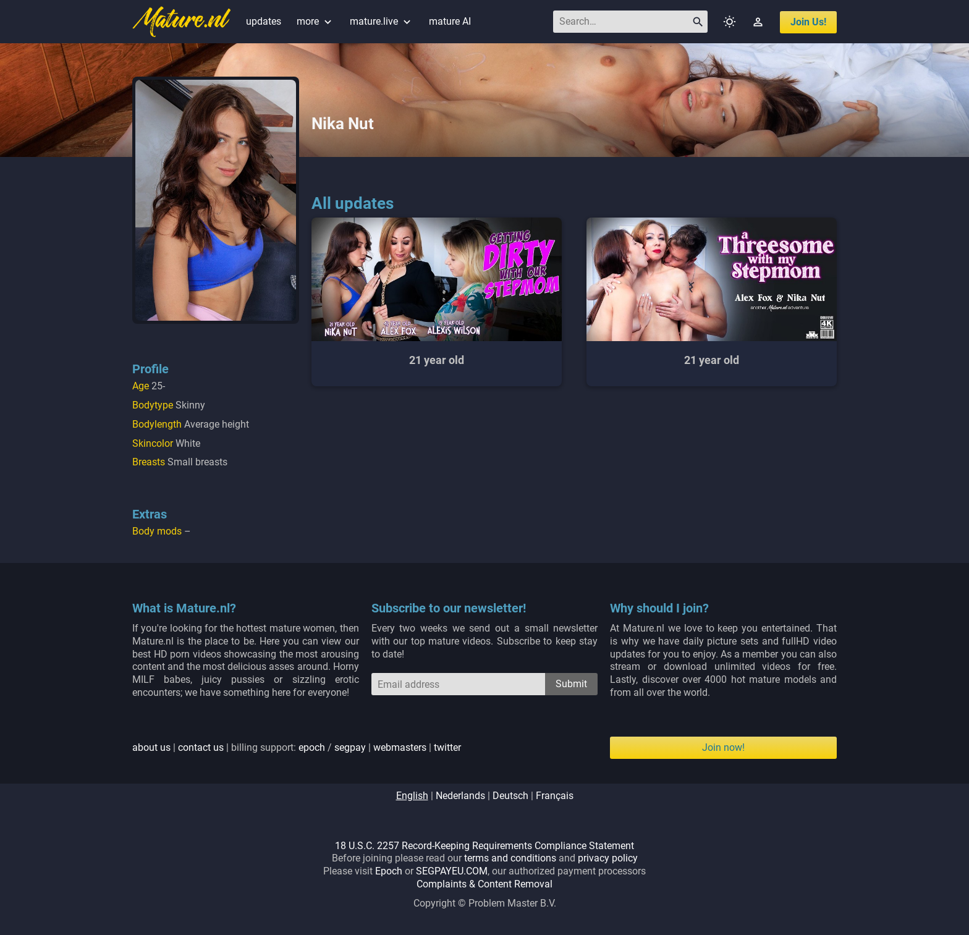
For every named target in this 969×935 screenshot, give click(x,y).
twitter (447, 747)
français (554, 796)
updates (263, 21)
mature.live (381, 21)
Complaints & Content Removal (484, 884)
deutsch (510, 796)
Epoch (388, 871)
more (315, 21)
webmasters (399, 747)
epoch (311, 747)
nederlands (460, 796)
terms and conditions (510, 858)
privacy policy (608, 858)
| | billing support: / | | (296, 747)
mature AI (450, 21)
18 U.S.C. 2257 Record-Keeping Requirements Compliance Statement (484, 846)
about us (151, 747)
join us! (808, 22)
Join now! (723, 747)
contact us (201, 747)
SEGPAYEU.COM (452, 871)
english (412, 796)
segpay (350, 747)
